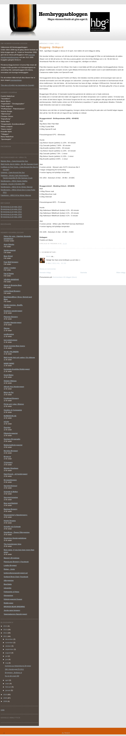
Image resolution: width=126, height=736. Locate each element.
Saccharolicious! (10, 486)
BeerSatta (8, 584)
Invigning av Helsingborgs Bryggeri (18, 666)
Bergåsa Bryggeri (11, 451)
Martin (48, 256)
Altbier (66, 733)
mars (7, 683)
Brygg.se (7, 456)
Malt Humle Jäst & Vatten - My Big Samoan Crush (19, 164)
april (7, 680)
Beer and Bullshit (11, 503)
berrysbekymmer (10, 340)
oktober (8, 646)
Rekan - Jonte (9, 569)
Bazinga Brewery (10, 509)
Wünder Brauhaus (11, 468)
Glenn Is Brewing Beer (13, 285)
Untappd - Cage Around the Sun (13, 172)
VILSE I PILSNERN (11, 352)
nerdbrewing (9, 334)
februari (8, 687)
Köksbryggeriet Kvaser (13, 599)
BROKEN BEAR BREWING (14, 606)
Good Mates (8, 375)
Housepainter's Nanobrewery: (16, 515)
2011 (5, 636)
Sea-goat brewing (11, 497)
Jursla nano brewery (12, 610)
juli (6, 656)
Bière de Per (9, 392)
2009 (5, 698)
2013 (5, 629)
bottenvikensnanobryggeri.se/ (16, 573)
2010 (5, 694)
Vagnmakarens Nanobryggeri (15, 614)
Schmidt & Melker (11, 491)
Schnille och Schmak (12, 526)
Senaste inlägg (45, 272)
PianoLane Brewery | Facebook (16, 562)
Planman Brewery (11, 317)
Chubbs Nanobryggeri (12, 322)
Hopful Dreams (10, 521)
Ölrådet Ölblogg (10, 381)
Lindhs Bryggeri (10, 565)
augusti (8, 653)
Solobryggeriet (10, 250)
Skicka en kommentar (48, 269)
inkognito (7, 588)
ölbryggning (9, 580)
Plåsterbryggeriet (11, 433)
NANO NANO (9, 363)
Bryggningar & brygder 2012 (11, 209)
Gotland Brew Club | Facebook (16, 577)
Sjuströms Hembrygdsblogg (15, 538)
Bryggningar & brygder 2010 (11, 214)
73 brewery (8, 462)
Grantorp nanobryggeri (13, 311)
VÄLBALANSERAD (11, 279)
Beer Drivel (8, 256)
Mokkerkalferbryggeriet (13, 445)
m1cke (6, 421)
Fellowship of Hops (11, 592)
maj (6, 663)
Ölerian (7, 328)
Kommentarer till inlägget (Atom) (65, 277)
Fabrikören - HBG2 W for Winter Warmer (16, 195)
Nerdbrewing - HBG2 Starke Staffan (14, 181)
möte (2, 710)
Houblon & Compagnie (13, 410)
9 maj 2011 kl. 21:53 (56, 263)
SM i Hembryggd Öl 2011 (14, 669)
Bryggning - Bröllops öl (13, 672)
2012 (5, 633)
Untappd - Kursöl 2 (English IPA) (13, 184)
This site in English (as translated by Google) (17, 85)
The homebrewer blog (12, 544)
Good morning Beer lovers (14, 346)
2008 (5, 701)
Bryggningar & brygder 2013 (11, 207)
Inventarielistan (16, 80)
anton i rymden (10, 268)
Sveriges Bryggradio (12, 439)
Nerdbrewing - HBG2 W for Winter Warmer (17, 187)
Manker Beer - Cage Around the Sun (14, 161)
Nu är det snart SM (12, 676)
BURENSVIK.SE (10, 416)
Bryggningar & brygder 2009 (11, 217)
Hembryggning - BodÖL (13, 305)
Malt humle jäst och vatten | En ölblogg (19, 357)
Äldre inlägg (120, 272)
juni (6, 659)
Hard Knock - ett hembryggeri (15, 474)
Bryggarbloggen (10, 480)
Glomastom (8, 595)
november (9, 642)
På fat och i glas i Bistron (14, 404)
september (9, 649)
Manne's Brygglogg (11, 558)
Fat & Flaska (9, 273)
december (9, 639)
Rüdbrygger (8, 603)
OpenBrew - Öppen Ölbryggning (17, 532)
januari (8, 690)
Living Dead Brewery (12, 291)
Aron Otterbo (9, 244)
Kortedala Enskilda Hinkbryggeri (17, 369)
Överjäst (7, 427)
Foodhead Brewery (11, 398)
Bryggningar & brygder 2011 (11, 212)
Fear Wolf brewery (11, 262)
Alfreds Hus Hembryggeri (14, 386)
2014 (5, 626)
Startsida (83, 272)
